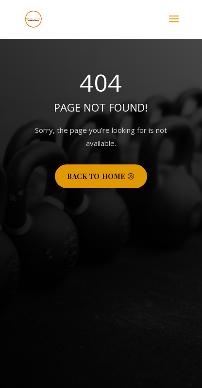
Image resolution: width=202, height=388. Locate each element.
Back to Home (96, 176)
